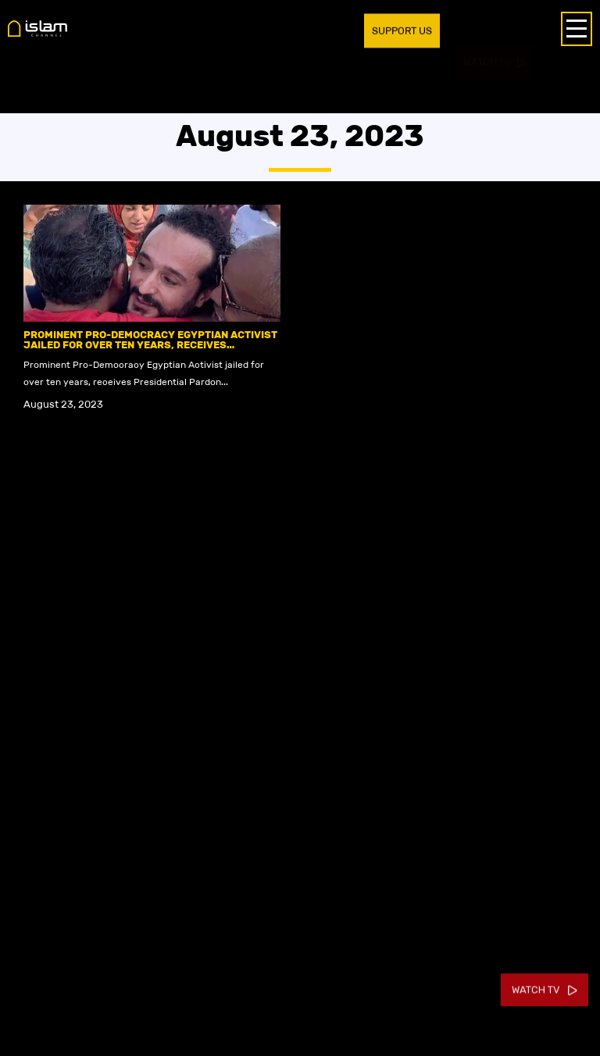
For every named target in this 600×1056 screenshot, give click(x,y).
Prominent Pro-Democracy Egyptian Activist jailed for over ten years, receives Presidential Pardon (150, 345)
